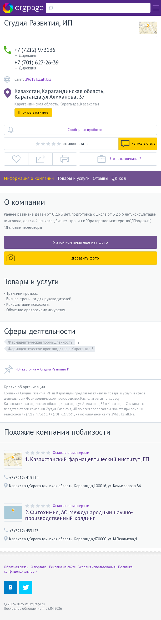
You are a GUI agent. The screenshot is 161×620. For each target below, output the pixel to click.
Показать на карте (33, 112)
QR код (119, 178)
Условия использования (96, 567)
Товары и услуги (73, 178)
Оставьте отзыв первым (71, 452)
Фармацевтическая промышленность (41, 342)
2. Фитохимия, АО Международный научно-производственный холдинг (79, 515)
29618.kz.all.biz (38, 79)
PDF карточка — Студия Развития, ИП (38, 369)
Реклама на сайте (62, 567)
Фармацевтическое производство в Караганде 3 (51, 348)
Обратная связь (16, 567)
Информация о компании (29, 178)
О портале (39, 567)
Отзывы (100, 178)
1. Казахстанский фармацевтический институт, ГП (87, 459)
